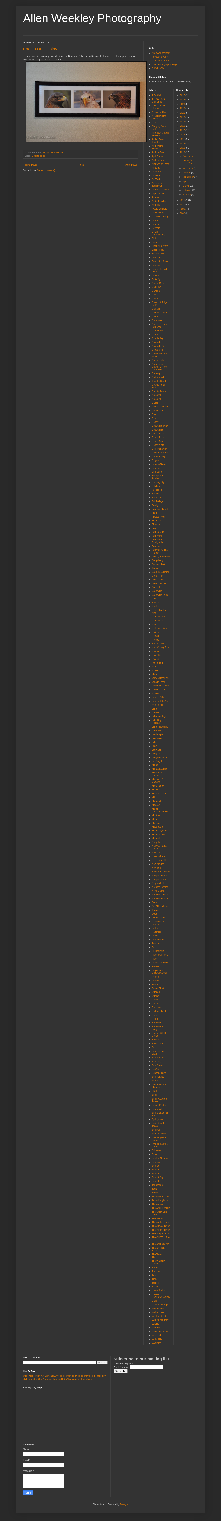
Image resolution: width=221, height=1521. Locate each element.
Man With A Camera (157, 780)
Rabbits (156, 1003)
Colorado (156, 342)
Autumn (156, 205)
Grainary (156, 568)
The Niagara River (161, 1233)
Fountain (156, 546)
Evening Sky (158, 482)
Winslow (156, 1327)
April (185, 181)
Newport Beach (159, 875)
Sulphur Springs (160, 1158)
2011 (182, 200)
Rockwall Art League (158, 1028)
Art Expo (156, 175)
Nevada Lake (158, 856)
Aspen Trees (158, 193)
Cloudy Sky (157, 338)
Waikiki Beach (159, 1308)
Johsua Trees (158, 682)
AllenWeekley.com (161, 53)
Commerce (157, 350)
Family (155, 505)
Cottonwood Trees (161, 377)
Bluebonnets (158, 253)
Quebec (156, 992)
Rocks (155, 1019)
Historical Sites (159, 628)
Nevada (156, 852)
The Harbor (157, 1218)
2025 (182, 95)
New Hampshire (160, 860)
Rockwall (156, 1022)
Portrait (155, 984)
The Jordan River (160, 1222)
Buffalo (155, 275)
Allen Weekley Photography (92, 18)
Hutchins (156, 651)
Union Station (158, 1290)
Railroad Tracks (159, 1011)
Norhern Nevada (160, 887)
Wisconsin (157, 1335)
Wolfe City (157, 1339)
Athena (155, 197)
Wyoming (156, 1343)
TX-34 (155, 1286)
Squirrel (156, 1129)
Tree (154, 1275)
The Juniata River (161, 1226)
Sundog (156, 1162)
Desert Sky (157, 441)
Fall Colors (157, 497)
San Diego (157, 1061)
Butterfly (156, 279)
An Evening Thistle (157, 147)
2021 (182, 112)
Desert (155, 422)
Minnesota (157, 801)
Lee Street (157, 738)
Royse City (157, 1043)
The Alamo (157, 1204)
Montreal (156, 815)
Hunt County (158, 643)
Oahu (154, 902)
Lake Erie (156, 712)
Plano (155, 958)
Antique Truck (159, 152)
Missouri (156, 805)
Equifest (156, 468)
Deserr (155, 418)
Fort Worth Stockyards (157, 541)
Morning (156, 823)
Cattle (155, 298)
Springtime (157, 1119)
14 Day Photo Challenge (159, 100)
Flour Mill (156, 520)
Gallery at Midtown (161, 556)
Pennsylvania (158, 939)
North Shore (158, 891)
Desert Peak (158, 437)
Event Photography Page (164, 64)
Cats (154, 294)
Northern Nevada (160, 898)
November (188, 168)
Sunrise (156, 1166)
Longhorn (156, 753)
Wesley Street (159, 1316)
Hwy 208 (156, 655)
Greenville (157, 591)
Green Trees (158, 587)
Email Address (122, 1367)
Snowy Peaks (159, 1105)
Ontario (155, 910)
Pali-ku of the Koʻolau (158, 922)
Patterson (156, 932)
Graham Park (158, 564)
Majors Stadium (159, 769)
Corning (156, 373)
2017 (182, 130)
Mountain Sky (159, 834)
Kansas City (158, 697)
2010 (182, 204)
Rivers (155, 1015)
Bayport (156, 228)
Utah (154, 1300)
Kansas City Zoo (160, 701)
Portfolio (156, 980)
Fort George (158, 532)
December (188, 156)
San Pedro (157, 1065)
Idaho (154, 674)
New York (156, 867)
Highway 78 (158, 620)
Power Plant (158, 988)
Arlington (156, 171)
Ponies (155, 976)
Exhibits (35, 156)
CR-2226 (156, 395)
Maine (155, 765)
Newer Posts (30, 164)
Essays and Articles (157, 477)
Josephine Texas (160, 685)
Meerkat (156, 789)
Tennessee (157, 1185)
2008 (182, 213)
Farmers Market (160, 509)
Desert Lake (158, 433)
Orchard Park (158, 917)
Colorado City (159, 346)
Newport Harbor (160, 879)
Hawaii (155, 602)
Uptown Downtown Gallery (161, 1295)
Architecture (158, 160)
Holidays (156, 632)
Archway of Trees (160, 164)
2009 (182, 209)
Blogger (124, 1504)
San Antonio (158, 1057)
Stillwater (156, 1150)
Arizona (156, 167)
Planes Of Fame (160, 954)
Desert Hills (157, 429)
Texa (154, 1188)
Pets (154, 947)
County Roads (159, 391)
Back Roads (158, 212)
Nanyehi (156, 842)
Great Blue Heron (160, 572)
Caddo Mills (158, 283)
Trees (154, 1279)
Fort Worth (157, 536)
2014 (182, 143)
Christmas (157, 320)
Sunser (155, 1169)
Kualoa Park (158, 705)
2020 (182, 117)
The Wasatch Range (158, 1262)
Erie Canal (157, 472)
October (186, 172)
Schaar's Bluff (159, 1073)
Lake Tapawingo (160, 727)
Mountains (157, 838)
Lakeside (156, 730)
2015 (182, 139)
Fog (154, 528)
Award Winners (159, 208)
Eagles (155, 460)
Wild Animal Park (160, 1320)
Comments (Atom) (46, 170)
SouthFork (157, 1109)
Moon (154, 819)
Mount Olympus (160, 830)
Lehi (154, 742)
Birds (154, 238)
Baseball (156, 224)
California (156, 287)
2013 (182, 148)
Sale (154, 1047)
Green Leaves (159, 583)
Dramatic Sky (158, 456)
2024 (182, 99)
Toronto (155, 1267)
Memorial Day (159, 793)
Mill (153, 797)
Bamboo (156, 220)
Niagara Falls (158, 883)
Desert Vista (158, 445)
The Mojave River (161, 1230)
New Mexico (158, 864)
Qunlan (155, 996)
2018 (182, 126)
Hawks (155, 606)
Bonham (156, 265)
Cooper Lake (158, 360)
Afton (154, 122)
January (186, 194)
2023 (182, 104)
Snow (154, 1094)
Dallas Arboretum (160, 406)
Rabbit (155, 999)
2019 (182, 121)
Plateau (156, 966)
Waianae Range (160, 1304)
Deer (154, 414)
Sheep (155, 1080)
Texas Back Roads (161, 1196)
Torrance (156, 1271)
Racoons (156, 1007)
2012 (182, 152)
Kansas (155, 693)
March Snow (158, 786)
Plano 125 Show (160, 962)
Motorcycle (157, 827)
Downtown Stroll (160, 452)
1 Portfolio (157, 95)
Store (154, 1154)
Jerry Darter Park (160, 678)
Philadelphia (158, 951)
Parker (155, 928)
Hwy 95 (155, 659)
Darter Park (157, 410)
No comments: (58, 152)
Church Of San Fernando (159, 325)
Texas (42, 156)
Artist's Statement (161, 189)
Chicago (156, 309)
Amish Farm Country (158, 140)
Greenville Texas (160, 595)
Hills (154, 624)
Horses (155, 640)
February (187, 190)
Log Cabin (157, 749)
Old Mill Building (160, 906)
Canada (156, 291)
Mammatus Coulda (157, 774)
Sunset (155, 1173)
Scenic (155, 1069)
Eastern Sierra (159, 464)
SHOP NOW (158, 68)
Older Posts (131, 164)
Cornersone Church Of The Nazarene (159, 367)
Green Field (158, 575)
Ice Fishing (157, 662)
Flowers (156, 524)
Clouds (155, 334)
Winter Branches (160, 1331)
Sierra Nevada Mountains (159, 1085)
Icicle (154, 666)
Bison (154, 242)
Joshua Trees (158, 689)
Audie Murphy (159, 201)
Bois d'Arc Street (160, 261)
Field (154, 513)
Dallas (155, 403)
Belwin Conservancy (158, 233)
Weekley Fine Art (160, 60)
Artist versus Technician (158, 184)
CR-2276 (156, 399)
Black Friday (158, 250)
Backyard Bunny (160, 216)
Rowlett (155, 1039)
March (185, 186)
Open (154, 914)
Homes (155, 636)
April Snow (157, 156)
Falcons (156, 493)
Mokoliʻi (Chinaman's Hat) (160, 810)
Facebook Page (160, 56)
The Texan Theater (157, 1255)
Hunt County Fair (160, 647)
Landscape (157, 734)
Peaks (155, 935)
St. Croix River (159, 1133)
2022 (182, 108)
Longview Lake (159, 757)
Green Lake (158, 579)
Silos (154, 1091)
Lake (154, 709)
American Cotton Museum (160, 134)
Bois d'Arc (157, 257)
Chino (155, 316)
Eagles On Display (40, 49)
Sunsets (156, 1181)
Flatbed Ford (158, 516)
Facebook (157, 490)
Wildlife (155, 1324)
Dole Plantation (159, 449)
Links (154, 746)
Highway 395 (158, 616)
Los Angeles (158, 761)
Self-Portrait (158, 1076)
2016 (182, 134)
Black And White (160, 246)
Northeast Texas (160, 894)
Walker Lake (158, 1312)
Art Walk (156, 179)
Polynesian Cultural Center (159, 971)
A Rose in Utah (159, 112)
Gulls (154, 598)
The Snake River (160, 1244)
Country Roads (159, 381)
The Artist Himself (161, 1208)
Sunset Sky (157, 1177)
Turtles (155, 1283)
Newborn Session (161, 871)
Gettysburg (157, 560)
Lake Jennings (159, 716)
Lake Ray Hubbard (156, 721)
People (155, 943)
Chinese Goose (159, 312)
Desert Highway (160, 426)
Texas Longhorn (160, 1200)
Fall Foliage (157, 501)
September (188, 177)
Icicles (155, 670)
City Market (157, 330)
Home (81, 164)
